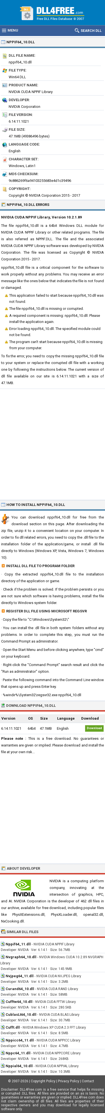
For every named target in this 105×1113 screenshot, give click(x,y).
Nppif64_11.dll (18, 944)
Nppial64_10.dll (19, 1066)
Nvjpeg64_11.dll (20, 976)
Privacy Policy (68, 1081)
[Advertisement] (52, 444)
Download (94, 728)
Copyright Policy (43, 1081)
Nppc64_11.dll (18, 1053)
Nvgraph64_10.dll (21, 957)
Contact (88, 1081)
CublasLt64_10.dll (21, 1014)
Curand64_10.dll (20, 989)
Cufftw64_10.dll (19, 1002)
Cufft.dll (13, 1027)
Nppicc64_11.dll (20, 1040)
